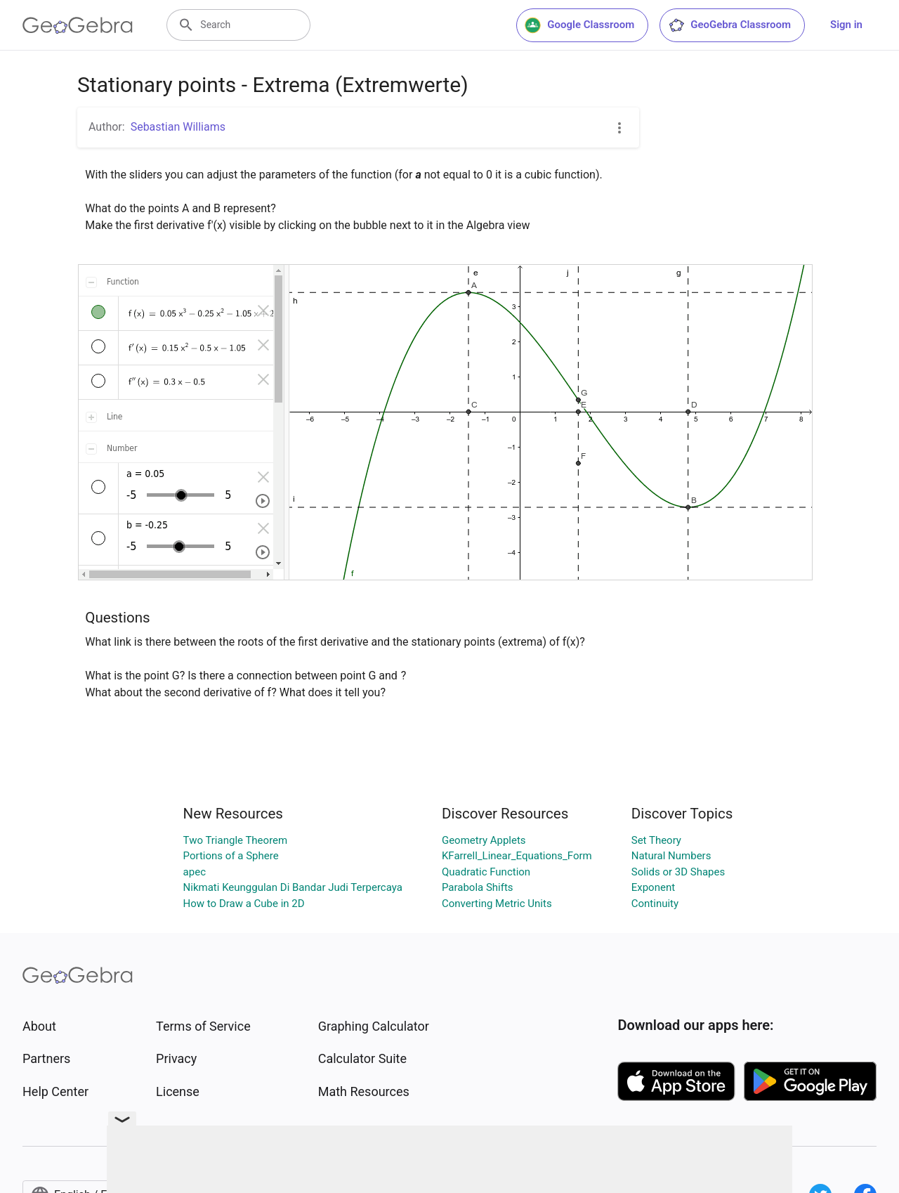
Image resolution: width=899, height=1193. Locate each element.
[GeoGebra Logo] (77, 25)
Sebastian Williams (178, 126)
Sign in (846, 24)
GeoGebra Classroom (729, 25)
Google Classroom (579, 25)
